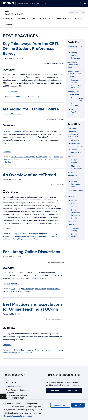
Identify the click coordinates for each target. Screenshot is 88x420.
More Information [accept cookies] (60, 405)
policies (21, 352)
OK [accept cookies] (78, 405)
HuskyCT (71, 156)
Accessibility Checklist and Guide (72, 64)
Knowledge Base (13, 14)
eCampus (7, 11)
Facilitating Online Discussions (31, 251)
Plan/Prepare (8, 18)
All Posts (78, 18)
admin (24, 350)
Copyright (75, 200)
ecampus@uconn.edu (14, 386)
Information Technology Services (72, 175)
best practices (40, 289)
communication (53, 289)
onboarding (58, 350)
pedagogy (13, 352)
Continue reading (11, 284)
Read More (7, 345)
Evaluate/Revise (46, 18)
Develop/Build (22, 18)
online (5, 352)
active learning (28, 289)
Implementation (46, 350)
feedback (27, 291)
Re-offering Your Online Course (76, 112)
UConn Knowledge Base (75, 184)
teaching (28, 352)
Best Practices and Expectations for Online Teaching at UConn (32, 307)
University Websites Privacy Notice (17, 416)
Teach (34, 18)
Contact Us (8, 24)
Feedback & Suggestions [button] (64, 390)
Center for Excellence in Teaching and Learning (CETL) (74, 133)
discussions (7, 291)
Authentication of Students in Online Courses (74, 74)
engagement (18, 291)
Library (70, 197)
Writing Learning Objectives (75, 55)
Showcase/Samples (64, 18)
